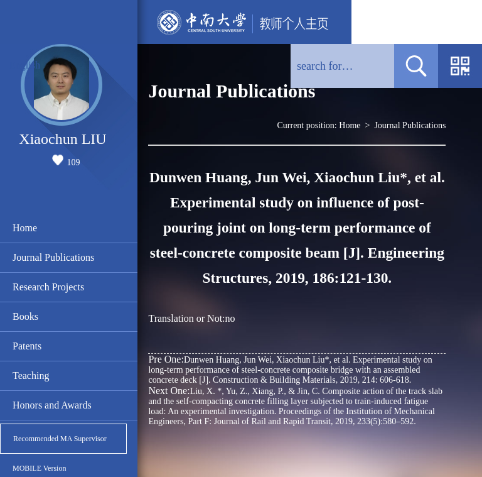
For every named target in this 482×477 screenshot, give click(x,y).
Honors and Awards (52, 405)
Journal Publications (53, 257)
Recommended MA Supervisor (60, 438)
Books (25, 316)
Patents (27, 346)
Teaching (31, 375)
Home (25, 227)
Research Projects (48, 287)
